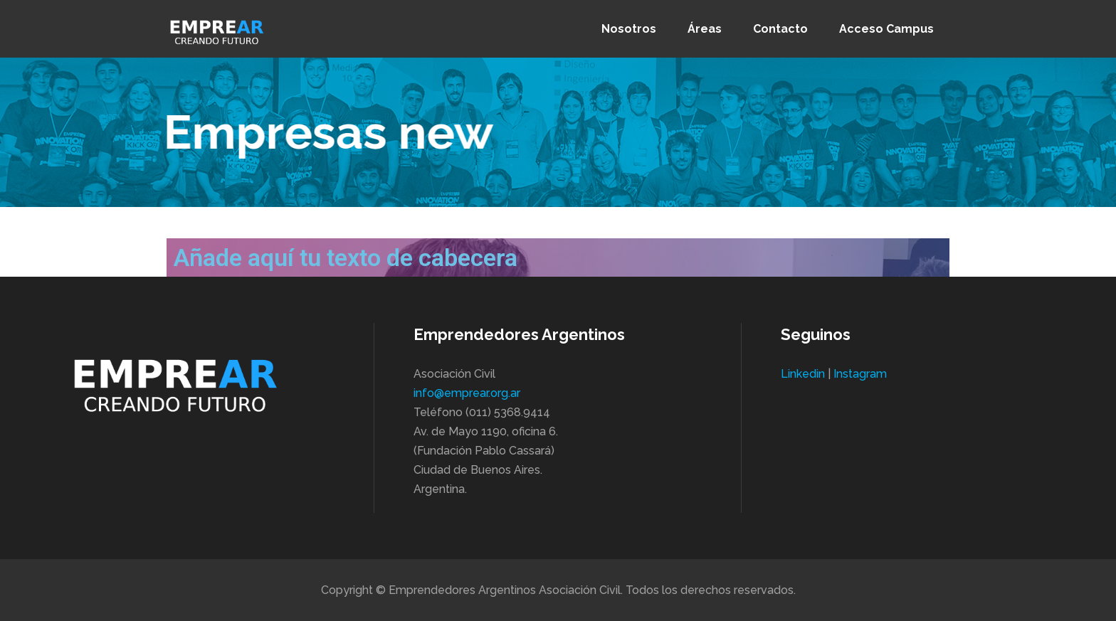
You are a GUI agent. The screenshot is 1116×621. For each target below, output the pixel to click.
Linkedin (803, 374)
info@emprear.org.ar (467, 393)
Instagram (860, 374)
